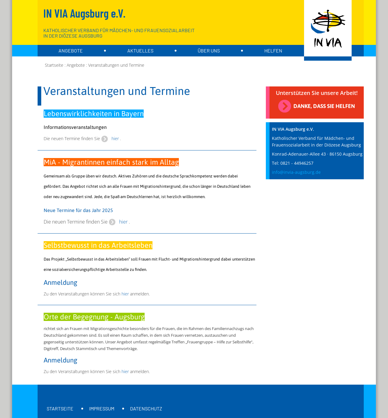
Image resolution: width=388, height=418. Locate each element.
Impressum (101, 408)
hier (115, 138)
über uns (209, 50)
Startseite (60, 408)
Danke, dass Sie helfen (324, 106)
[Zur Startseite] (328, 30)
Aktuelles (140, 50)
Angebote (71, 50)
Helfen (273, 50)
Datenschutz (146, 408)
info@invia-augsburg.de (296, 172)
